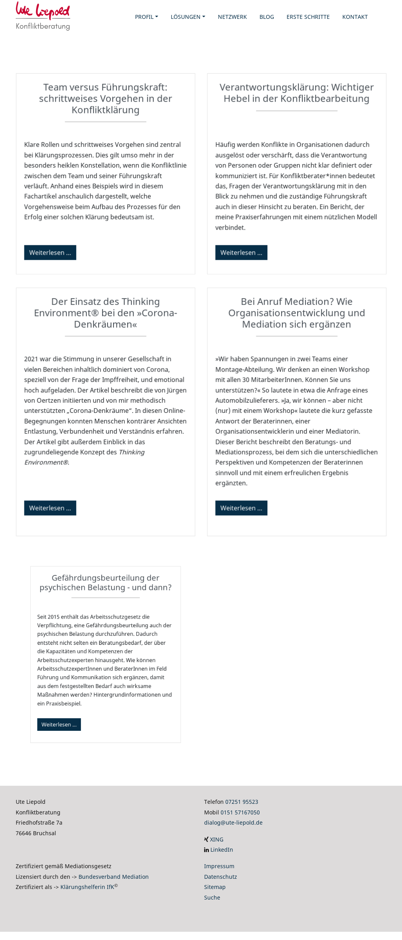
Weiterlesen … (51, 250)
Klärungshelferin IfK (87, 887)
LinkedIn (221, 849)
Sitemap (215, 887)
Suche (212, 897)
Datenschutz (220, 876)
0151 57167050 (240, 812)
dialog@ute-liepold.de (233, 822)
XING (216, 839)
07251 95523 (241, 801)
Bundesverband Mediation (114, 876)
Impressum (219, 866)
